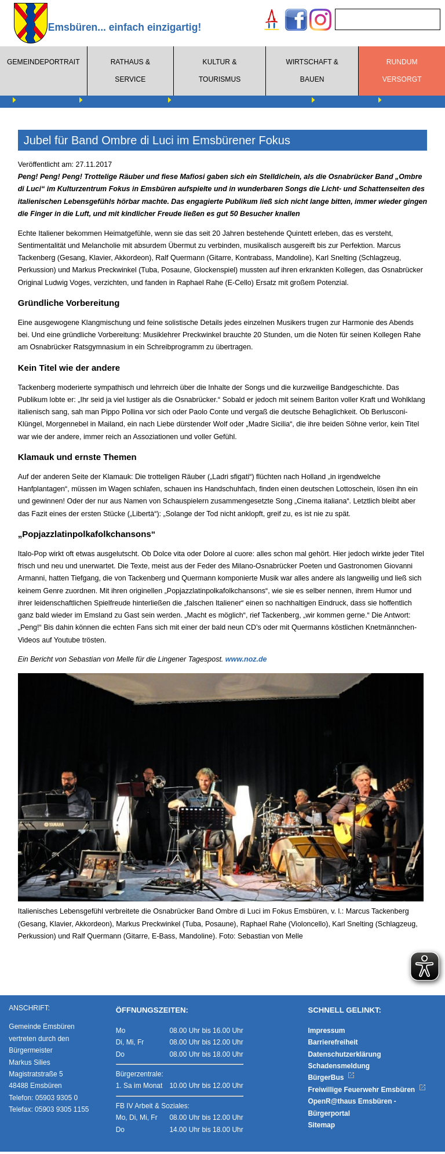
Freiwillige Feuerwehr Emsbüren (367, 1091)
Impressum (326, 1032)
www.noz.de (246, 659)
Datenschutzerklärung (344, 1056)
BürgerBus (331, 1080)
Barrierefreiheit (333, 1044)
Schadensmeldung (339, 1068)
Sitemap (321, 1127)
